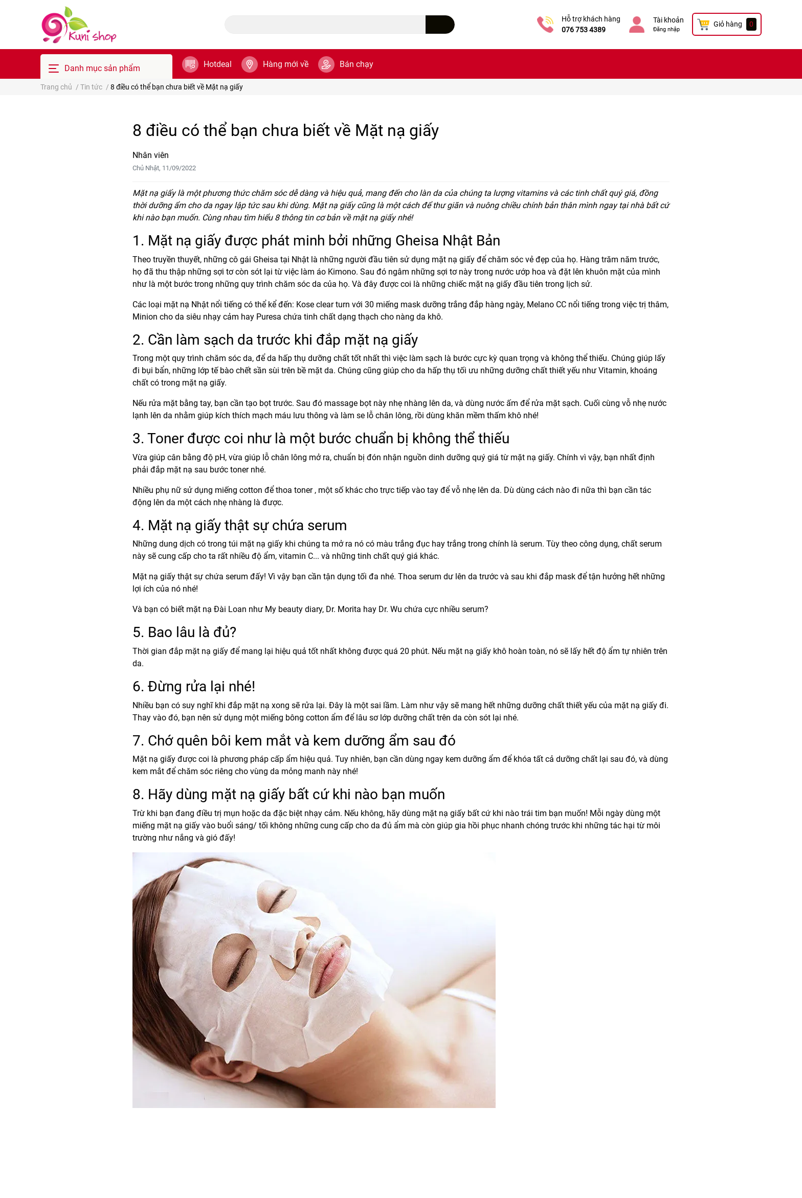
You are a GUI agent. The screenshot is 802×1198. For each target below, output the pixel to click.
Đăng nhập (666, 29)
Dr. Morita (343, 609)
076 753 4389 (584, 30)
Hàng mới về (285, 64)
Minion (145, 317)
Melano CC (546, 304)
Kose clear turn (323, 304)
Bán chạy (356, 64)
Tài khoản (668, 20)
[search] (440, 24)
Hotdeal (218, 64)
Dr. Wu (390, 609)
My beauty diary (293, 609)
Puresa (268, 317)
